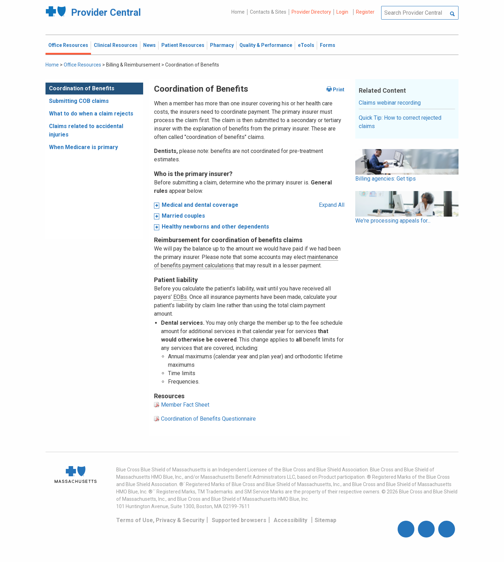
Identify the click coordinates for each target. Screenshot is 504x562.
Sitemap (325, 520)
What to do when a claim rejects (91, 113)
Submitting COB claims (79, 101)
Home (238, 12)
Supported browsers (239, 520)
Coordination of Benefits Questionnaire (208, 418)
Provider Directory (311, 12)
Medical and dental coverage (200, 205)
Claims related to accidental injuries (86, 130)
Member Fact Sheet (185, 404)
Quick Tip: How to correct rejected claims (400, 121)
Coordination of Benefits (81, 88)
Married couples (183, 215)
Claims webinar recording (390, 102)
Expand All (331, 205)
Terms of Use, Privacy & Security (160, 520)
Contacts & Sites (268, 12)
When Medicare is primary (83, 147)
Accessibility (290, 520)
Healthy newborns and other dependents (215, 226)
